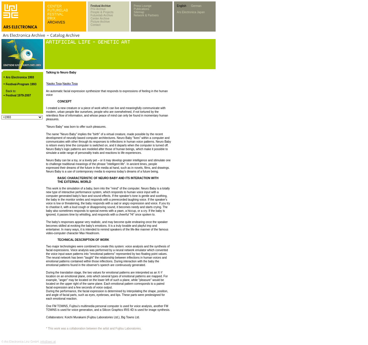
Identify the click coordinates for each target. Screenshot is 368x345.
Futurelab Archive (102, 15)
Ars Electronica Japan (191, 12)
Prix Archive (98, 9)
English (181, 5)
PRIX (51, 18)
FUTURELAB (57, 10)
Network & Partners (146, 15)
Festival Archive (101, 5)
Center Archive (100, 18)
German (196, 5)
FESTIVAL (55, 14)
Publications (141, 9)
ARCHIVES (56, 22)
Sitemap (139, 12)
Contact (95, 24)
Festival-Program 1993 (21, 84)
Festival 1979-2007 (18, 95)
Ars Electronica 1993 (20, 77)
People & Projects (102, 12)
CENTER (54, 6)
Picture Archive (100, 21)
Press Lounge (143, 5)
